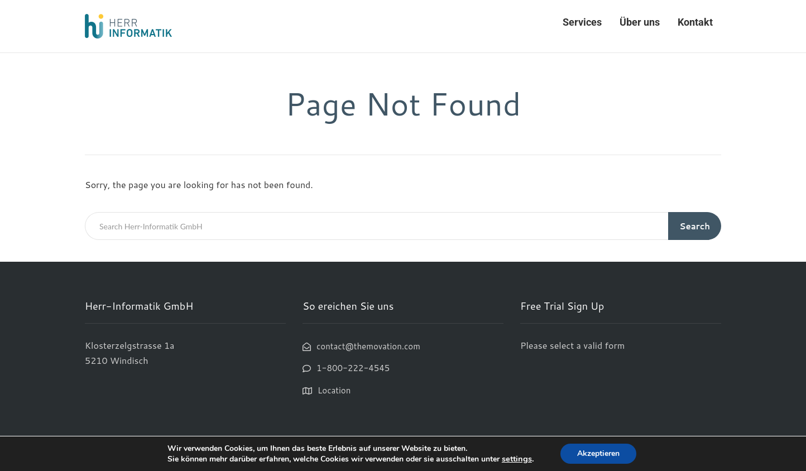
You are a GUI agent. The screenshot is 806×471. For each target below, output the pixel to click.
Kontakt (695, 22)
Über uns (640, 22)
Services (582, 22)
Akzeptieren (598, 453)
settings (517, 459)
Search (694, 226)
